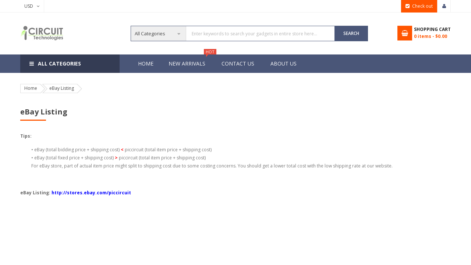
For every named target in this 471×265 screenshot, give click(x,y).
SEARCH (351, 33)
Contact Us (238, 63)
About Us (283, 63)
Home (145, 63)
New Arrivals (191, 60)
